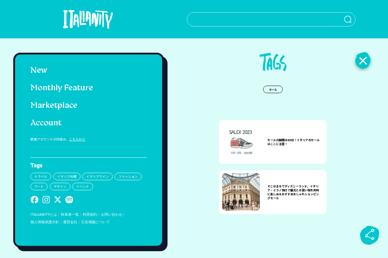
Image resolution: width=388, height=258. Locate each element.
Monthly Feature (61, 88)
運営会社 (70, 222)
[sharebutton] (369, 235)
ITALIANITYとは (43, 215)
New (38, 71)
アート (39, 186)
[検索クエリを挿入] (273, 19)
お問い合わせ (111, 215)
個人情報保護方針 (44, 222)
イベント (82, 186)
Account (46, 123)
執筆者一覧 (70, 215)
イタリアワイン (97, 176)
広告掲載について (95, 222)
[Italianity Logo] (88, 19)
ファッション (128, 176)
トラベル (40, 176)
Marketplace (53, 106)
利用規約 (90, 215)
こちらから (77, 139)
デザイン (60, 186)
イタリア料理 (67, 176)
